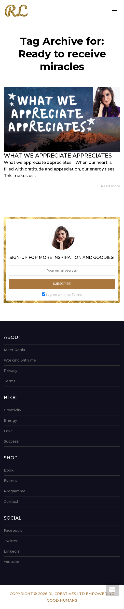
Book (8, 470)
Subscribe (62, 284)
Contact (11, 501)
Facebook (13, 530)
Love (8, 431)
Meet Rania (14, 350)
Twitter (11, 541)
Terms (10, 381)
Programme (14, 491)
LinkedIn (12, 551)
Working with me (20, 360)
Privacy (10, 370)
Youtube (11, 561)
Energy (10, 420)
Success (11, 441)
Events (10, 480)
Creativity (12, 410)
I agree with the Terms (64, 294)
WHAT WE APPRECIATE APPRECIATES (58, 155)
